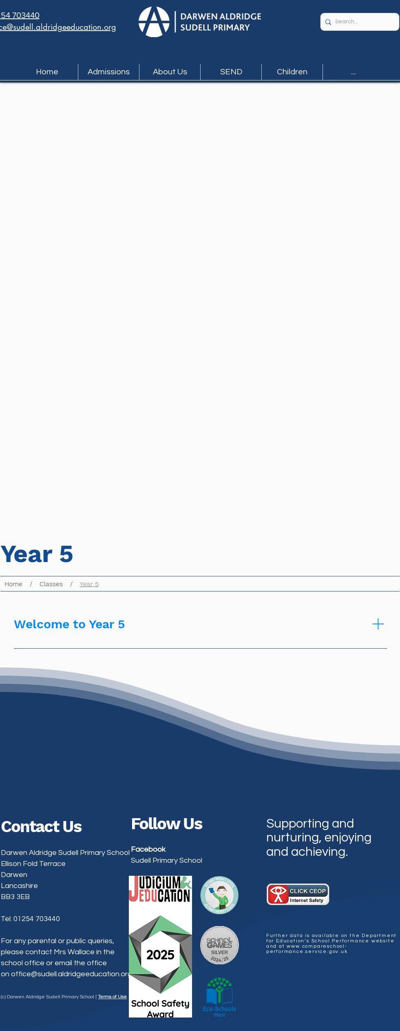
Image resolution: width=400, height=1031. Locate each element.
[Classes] (51, 583)
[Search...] (358, 22)
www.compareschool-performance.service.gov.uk (307, 949)
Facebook (148, 849)
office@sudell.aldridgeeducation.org (71, 974)
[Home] (13, 583)
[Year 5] (89, 583)
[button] (108, 72)
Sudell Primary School (166, 860)
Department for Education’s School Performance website (331, 938)
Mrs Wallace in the (84, 952)
